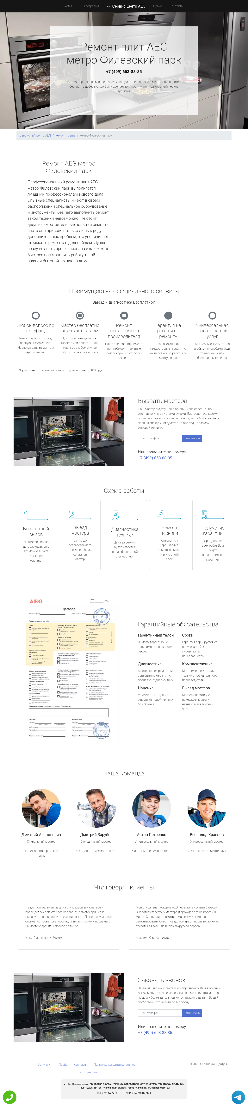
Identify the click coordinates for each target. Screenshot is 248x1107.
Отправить (192, 438)
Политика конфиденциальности (116, 1064)
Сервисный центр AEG (35, 135)
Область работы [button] (85, 1072)
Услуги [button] (69, 6)
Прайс (157, 6)
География (91, 6)
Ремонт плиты (65, 135)
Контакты (176, 6)
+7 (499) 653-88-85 (124, 71)
